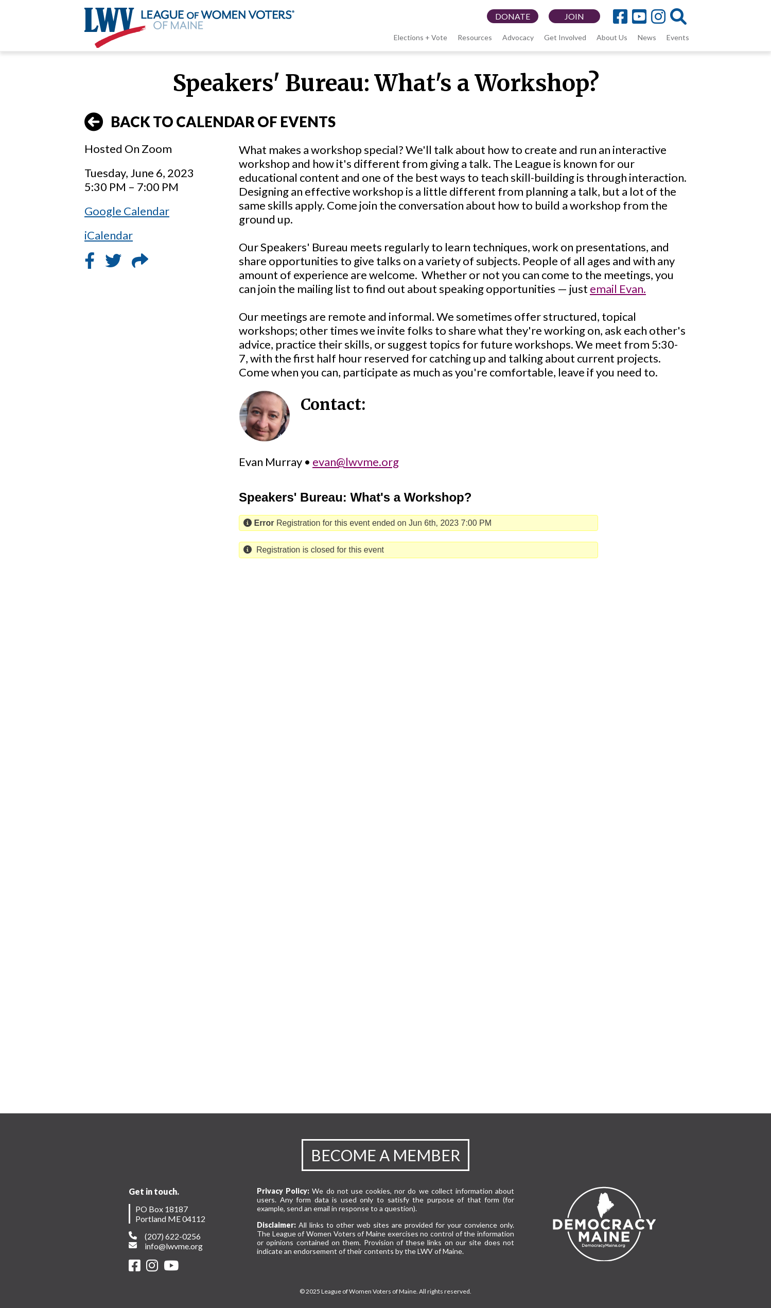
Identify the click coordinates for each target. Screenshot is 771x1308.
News (647, 37)
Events (678, 37)
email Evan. (618, 289)
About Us (612, 37)
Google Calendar (126, 211)
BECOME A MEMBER (385, 1155)
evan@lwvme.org (355, 462)
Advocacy (518, 37)
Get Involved (565, 37)
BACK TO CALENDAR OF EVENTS (210, 122)
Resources (475, 37)
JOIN (574, 16)
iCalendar (108, 235)
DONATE (512, 16)
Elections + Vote (420, 37)
